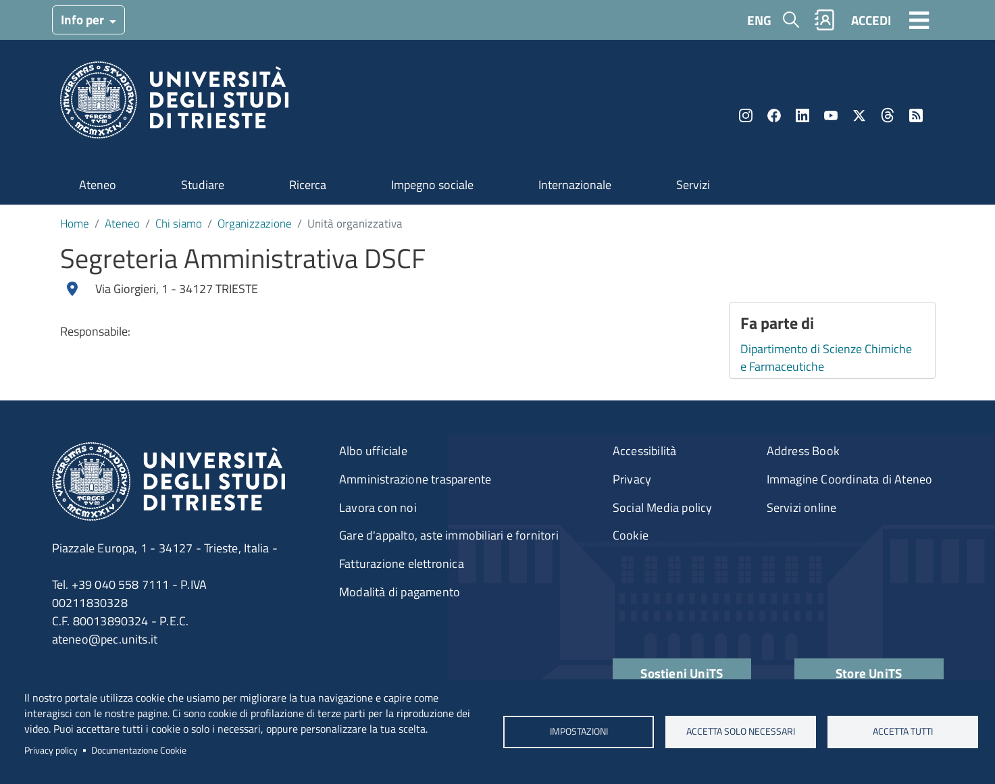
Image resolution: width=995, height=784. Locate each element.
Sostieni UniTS (681, 673)
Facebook (774, 115)
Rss (916, 115)
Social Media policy (663, 507)
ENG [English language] (759, 20)
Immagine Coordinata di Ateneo (850, 479)
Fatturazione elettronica (401, 563)
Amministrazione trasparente (415, 479)
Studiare (202, 185)
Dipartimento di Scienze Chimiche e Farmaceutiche (826, 357)
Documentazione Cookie (138, 750)
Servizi (693, 185)
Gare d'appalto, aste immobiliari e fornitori (449, 535)
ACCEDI (871, 20)
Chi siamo (178, 223)
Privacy (632, 479)
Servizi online (802, 507)
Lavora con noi (378, 507)
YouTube (831, 115)
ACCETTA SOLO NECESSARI (740, 731)
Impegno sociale (432, 185)
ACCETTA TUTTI (903, 731)
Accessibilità (645, 451)
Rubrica (824, 19)
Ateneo (97, 185)
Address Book (803, 451)
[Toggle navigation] (919, 19)
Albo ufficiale (373, 451)
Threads (887, 115)
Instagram (746, 115)
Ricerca (307, 185)
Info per (84, 19)
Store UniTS (869, 673)
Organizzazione (255, 223)
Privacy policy (51, 750)
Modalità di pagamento (399, 592)
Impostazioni (579, 731)
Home (74, 223)
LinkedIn (802, 115)
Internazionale (574, 185)
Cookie (630, 535)
